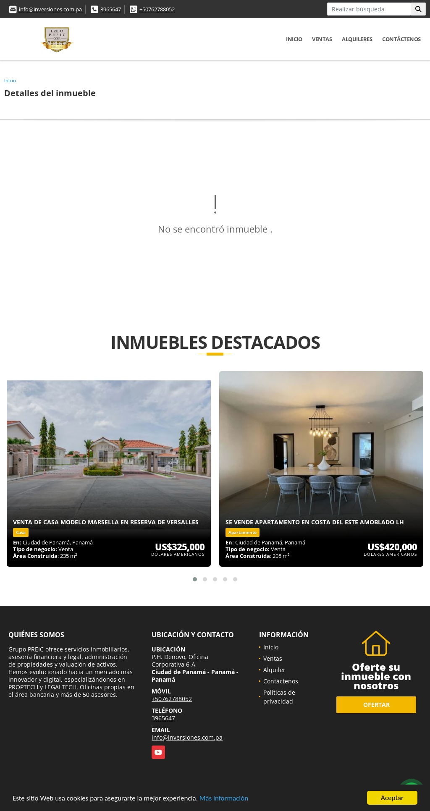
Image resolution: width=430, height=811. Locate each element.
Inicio (294, 39)
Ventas (322, 39)
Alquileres (357, 39)
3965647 (110, 9)
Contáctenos (401, 39)
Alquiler (274, 670)
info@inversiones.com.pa (50, 9)
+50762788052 (157, 9)
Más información (223, 798)
